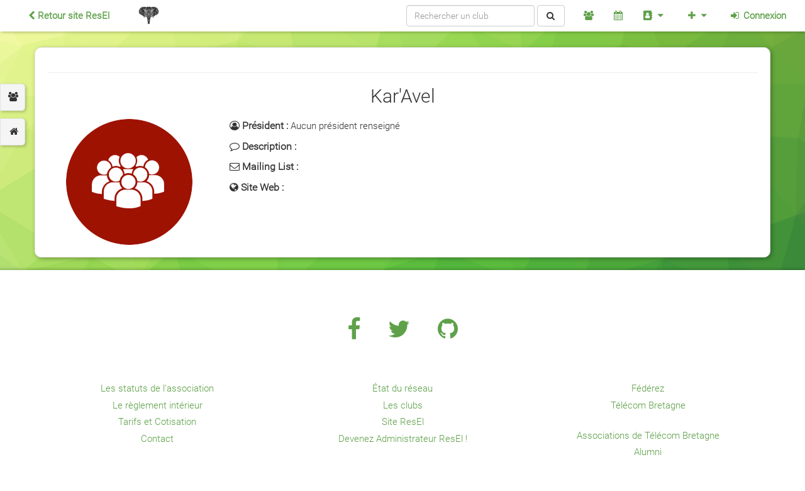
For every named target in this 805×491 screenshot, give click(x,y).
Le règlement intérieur (158, 405)
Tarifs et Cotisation (157, 421)
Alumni (648, 452)
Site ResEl (403, 421)
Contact (157, 438)
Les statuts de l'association (157, 388)
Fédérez (647, 388)
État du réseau (402, 388)
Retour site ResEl (68, 15)
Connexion (757, 15)
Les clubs (403, 405)
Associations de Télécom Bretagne (648, 435)
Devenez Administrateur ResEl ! (402, 438)
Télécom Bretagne (648, 405)
